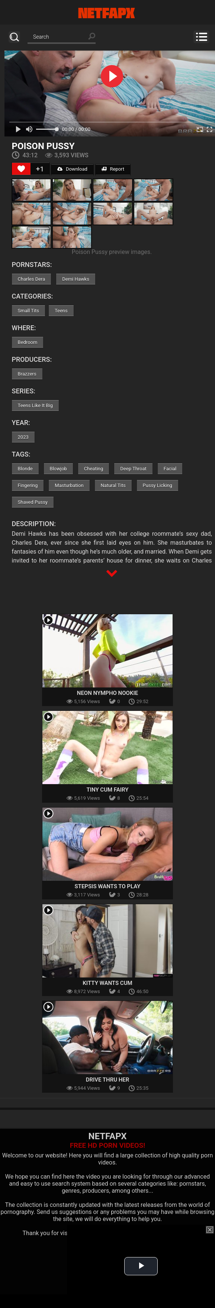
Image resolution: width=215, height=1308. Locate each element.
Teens (61, 310)
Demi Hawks (75, 279)
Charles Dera (31, 279)
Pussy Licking (157, 485)
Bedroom (28, 342)
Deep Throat (133, 468)
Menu (201, 37)
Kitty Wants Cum (107, 983)
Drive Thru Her (107, 1079)
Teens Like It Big (35, 405)
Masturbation (69, 485)
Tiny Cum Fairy (107, 789)
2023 (23, 437)
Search (14, 37)
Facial (170, 468)
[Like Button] (21, 169)
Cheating (93, 468)
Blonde (25, 468)
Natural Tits (113, 485)
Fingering (28, 485)
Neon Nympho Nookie (107, 693)
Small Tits (28, 310)
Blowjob (58, 468)
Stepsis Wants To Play (108, 886)
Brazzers (27, 374)
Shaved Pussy (33, 502)
